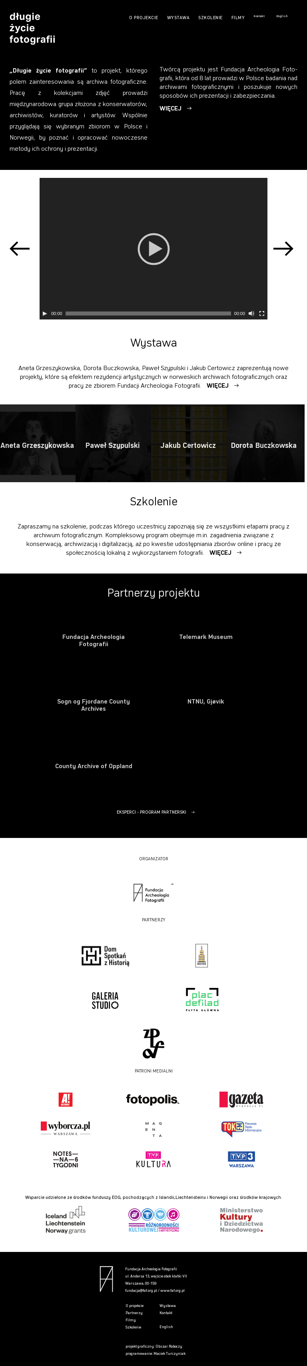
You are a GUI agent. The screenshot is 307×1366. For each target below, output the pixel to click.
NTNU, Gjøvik (205, 702)
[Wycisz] (251, 313)
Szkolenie (133, 1327)
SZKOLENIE (210, 18)
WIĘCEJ (218, 386)
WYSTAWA (178, 18)
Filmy (131, 1320)
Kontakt (259, 16)
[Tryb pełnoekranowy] (262, 313)
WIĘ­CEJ (171, 107)
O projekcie (135, 1306)
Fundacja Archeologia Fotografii (93, 641)
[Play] (45, 313)
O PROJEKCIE (143, 18)
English (282, 16)
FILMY (238, 18)
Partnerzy (134, 1313)
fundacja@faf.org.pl (141, 1291)
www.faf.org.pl (172, 1291)
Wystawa (167, 1306)
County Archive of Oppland (93, 766)
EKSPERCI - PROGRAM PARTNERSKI (151, 812)
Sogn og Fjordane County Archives (93, 705)
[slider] (148, 313)
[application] (153, 248)
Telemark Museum (206, 637)
